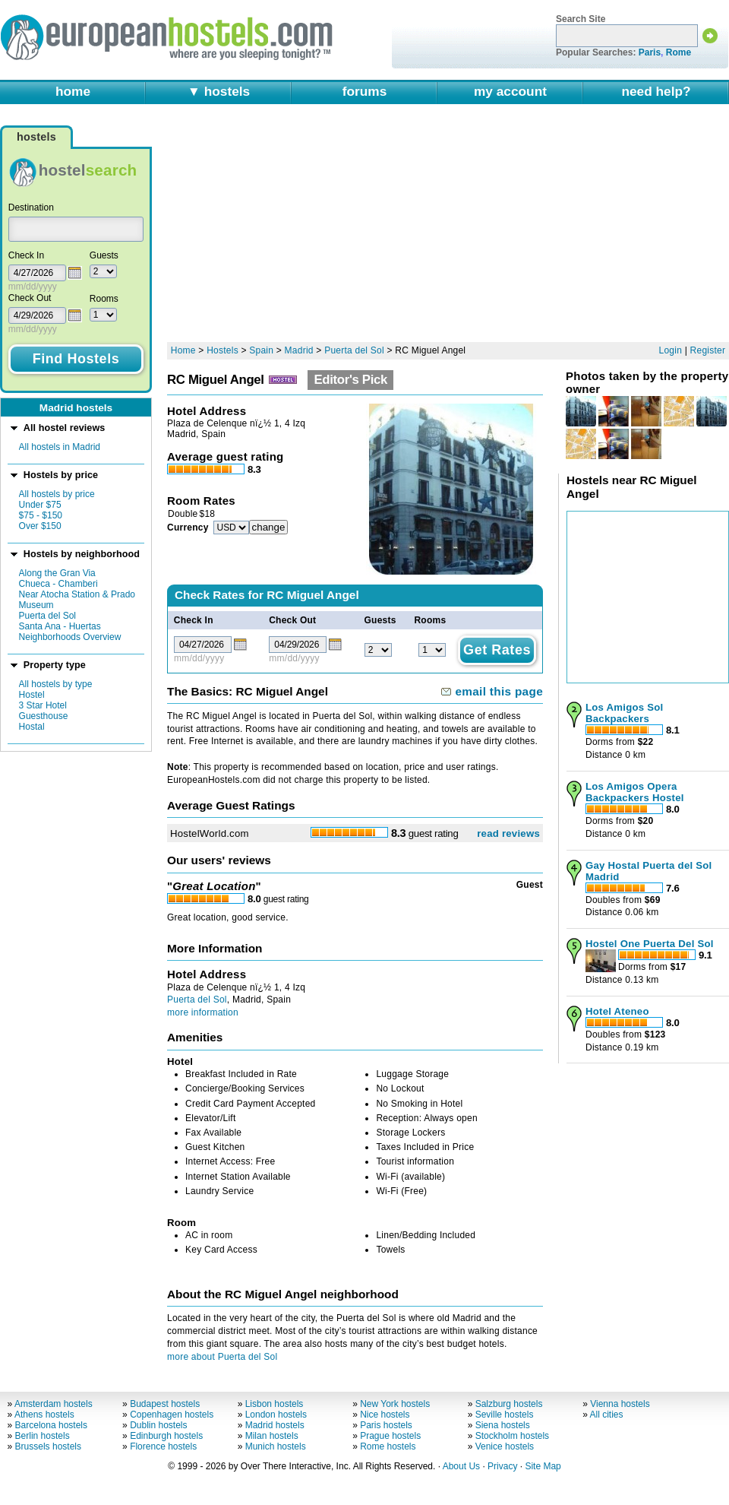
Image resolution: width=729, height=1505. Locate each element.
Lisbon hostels (274, 1404)
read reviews (508, 833)
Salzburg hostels (509, 1404)
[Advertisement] (398, 229)
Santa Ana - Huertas (60, 626)
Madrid (299, 350)
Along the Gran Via (57, 573)
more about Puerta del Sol (222, 1356)
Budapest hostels (165, 1404)
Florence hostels (163, 1446)
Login (671, 350)
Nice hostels (384, 1414)
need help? (655, 91)
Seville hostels (504, 1414)
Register (708, 350)
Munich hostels (275, 1446)
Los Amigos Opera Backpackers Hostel (634, 792)
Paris (650, 52)
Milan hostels (271, 1436)
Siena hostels (502, 1425)
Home (183, 350)
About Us (461, 1466)
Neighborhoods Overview (70, 637)
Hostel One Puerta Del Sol (649, 943)
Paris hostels (386, 1425)
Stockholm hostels (512, 1436)
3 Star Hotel (43, 705)
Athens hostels (44, 1414)
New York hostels (395, 1404)
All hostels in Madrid (59, 447)
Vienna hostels (620, 1404)
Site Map (542, 1466)
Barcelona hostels (51, 1425)
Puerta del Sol (47, 615)
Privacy (502, 1466)
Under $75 (40, 504)
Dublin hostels (158, 1425)
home (72, 91)
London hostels (276, 1414)
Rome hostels (387, 1446)
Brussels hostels (48, 1446)
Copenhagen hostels (171, 1414)
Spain (261, 350)
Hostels (222, 350)
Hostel (32, 694)
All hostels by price (57, 494)
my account (510, 91)
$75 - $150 (40, 515)
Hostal (32, 726)
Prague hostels (390, 1436)
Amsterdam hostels (53, 1404)
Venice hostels (504, 1446)
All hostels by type (56, 684)
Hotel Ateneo (617, 1011)
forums (364, 91)
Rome (678, 52)
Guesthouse (43, 716)
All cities (606, 1414)
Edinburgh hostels (166, 1436)
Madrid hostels (275, 1425)
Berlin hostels (42, 1436)
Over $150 (40, 526)
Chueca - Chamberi (58, 583)
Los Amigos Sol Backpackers (624, 713)
